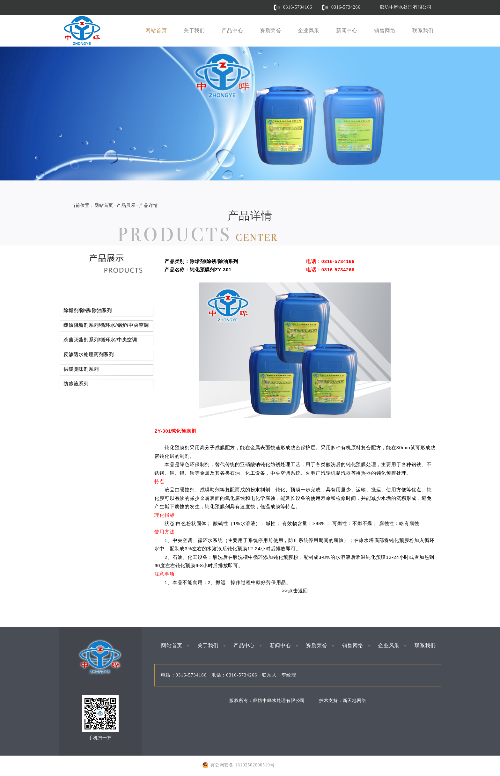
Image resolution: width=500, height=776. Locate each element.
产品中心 (232, 30)
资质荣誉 (270, 30)
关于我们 (194, 30)
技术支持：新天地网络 (342, 700)
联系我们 (423, 30)
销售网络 (384, 30)
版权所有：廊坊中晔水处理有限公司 (267, 700)
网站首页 (156, 30)
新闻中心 (346, 30)
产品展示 (126, 205)
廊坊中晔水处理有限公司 (406, 7)
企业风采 (308, 30)
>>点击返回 (295, 590)
